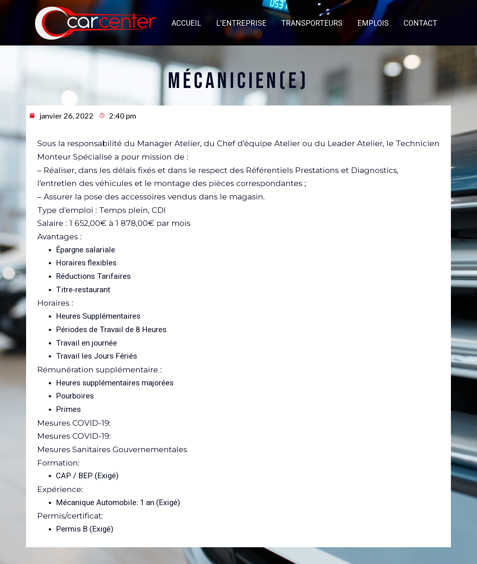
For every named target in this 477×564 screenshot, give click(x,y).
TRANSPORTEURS (289, 14)
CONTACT (398, 14)
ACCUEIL (164, 14)
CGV (254, 557)
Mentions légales (233, 557)
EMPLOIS (351, 14)
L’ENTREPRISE (219, 14)
